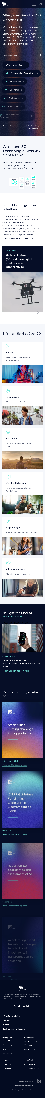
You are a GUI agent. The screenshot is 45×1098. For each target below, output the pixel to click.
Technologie (7, 1053)
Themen (6, 1020)
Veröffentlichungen (32, 1060)
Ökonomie (6, 1049)
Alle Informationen (32, 1069)
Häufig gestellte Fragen (13, 1029)
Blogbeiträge (29, 1064)
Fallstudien (6, 1069)
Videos (5, 1060)
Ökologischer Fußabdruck (22, 73)
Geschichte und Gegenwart (30, 1043)
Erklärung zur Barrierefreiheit (22, 1090)
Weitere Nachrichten (12, 616)
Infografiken (7, 1064)
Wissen (5, 1025)
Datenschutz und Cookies (24, 1086)
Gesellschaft (29, 1038)
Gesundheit (7, 1045)
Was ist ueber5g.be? (23, 1006)
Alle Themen (29, 1049)
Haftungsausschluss (26, 1081)
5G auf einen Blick (16, 65)
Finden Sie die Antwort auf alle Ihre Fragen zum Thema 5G (22, 127)
